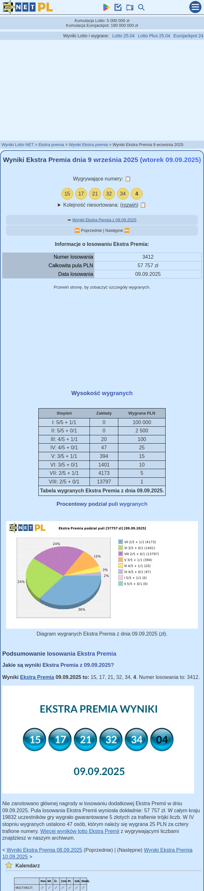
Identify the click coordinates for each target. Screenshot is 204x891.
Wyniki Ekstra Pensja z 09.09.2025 (104, 219)
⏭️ (126, 230)
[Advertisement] (102, 90)
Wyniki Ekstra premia (88, 144)
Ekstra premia (51, 144)
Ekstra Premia (37, 677)
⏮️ (77, 230)
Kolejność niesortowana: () (104, 205)
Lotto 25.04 (127, 35)
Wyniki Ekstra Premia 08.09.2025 (44, 850)
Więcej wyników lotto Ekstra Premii (79, 831)
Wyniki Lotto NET (18, 144)
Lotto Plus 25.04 (157, 35)
